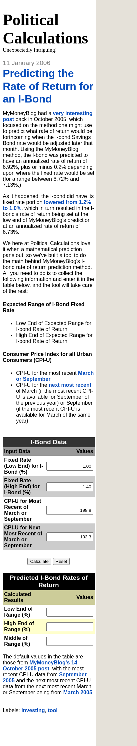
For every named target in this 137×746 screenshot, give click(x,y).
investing (33, 710)
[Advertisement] (70, 727)
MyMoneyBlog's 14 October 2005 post (40, 665)
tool (52, 710)
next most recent (70, 385)
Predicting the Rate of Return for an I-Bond (48, 86)
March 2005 (77, 692)
